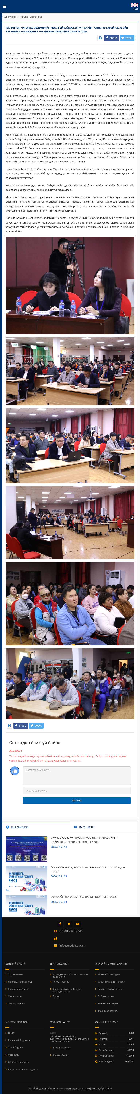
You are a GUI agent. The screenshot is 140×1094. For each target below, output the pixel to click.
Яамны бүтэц (15, 996)
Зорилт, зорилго (16, 1003)
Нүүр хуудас (9, 16)
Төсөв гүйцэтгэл (61, 982)
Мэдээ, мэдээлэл (31, 16)
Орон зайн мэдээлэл (18, 1062)
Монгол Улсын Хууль (109, 974)
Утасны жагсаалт (62, 1047)
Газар (11, 1033)
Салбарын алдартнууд (20, 982)
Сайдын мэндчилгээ (18, 989)
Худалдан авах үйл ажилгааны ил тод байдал (70, 975)
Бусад (56, 996)
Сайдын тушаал (106, 996)
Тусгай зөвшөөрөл (107, 1011)
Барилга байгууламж (19, 1040)
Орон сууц (13, 1055)
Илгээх (77, 800)
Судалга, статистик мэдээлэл (23, 1069)
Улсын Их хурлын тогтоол (111, 982)
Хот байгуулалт (16, 1047)
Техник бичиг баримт (109, 1003)
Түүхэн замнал (16, 974)
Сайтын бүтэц (60, 1055)
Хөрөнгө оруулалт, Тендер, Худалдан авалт (66, 990)
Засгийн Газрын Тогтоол (110, 989)
